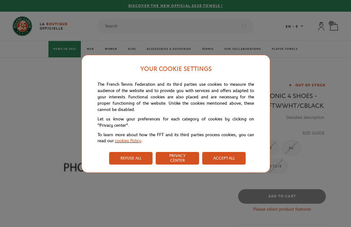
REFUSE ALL (131, 158)
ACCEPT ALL (224, 158)
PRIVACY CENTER (177, 158)
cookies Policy (128, 140)
